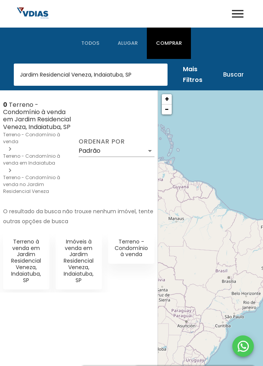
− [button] (167, 109)
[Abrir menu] (237, 14)
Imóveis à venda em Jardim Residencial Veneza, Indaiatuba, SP (79, 261)
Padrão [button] (89, 150)
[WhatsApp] (243, 346)
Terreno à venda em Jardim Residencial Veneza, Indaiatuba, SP (26, 261)
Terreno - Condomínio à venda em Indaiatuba (31, 159)
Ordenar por (102, 142)
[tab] (90, 43)
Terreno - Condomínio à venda (131, 248)
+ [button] (167, 99)
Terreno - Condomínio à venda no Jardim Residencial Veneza (31, 184)
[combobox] (91, 75)
